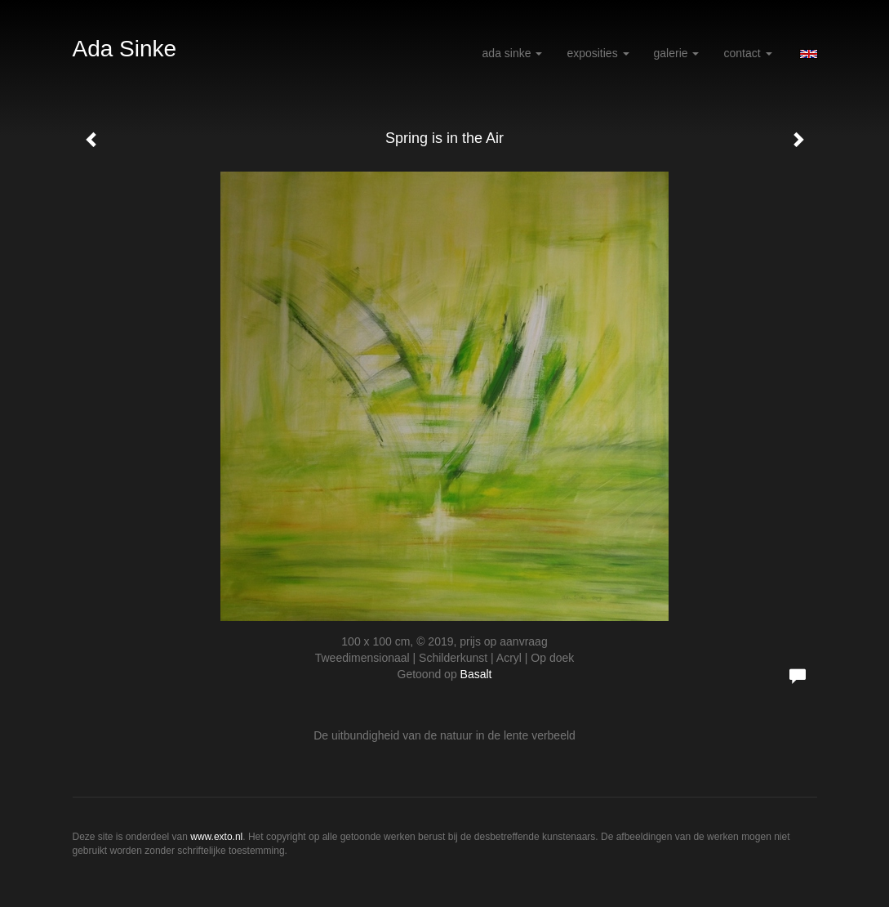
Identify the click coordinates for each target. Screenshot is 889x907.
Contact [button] (747, 53)
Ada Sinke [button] (512, 53)
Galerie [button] (677, 53)
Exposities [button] (598, 53)
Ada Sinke (125, 48)
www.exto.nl (216, 836)
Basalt (476, 674)
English (808, 54)
